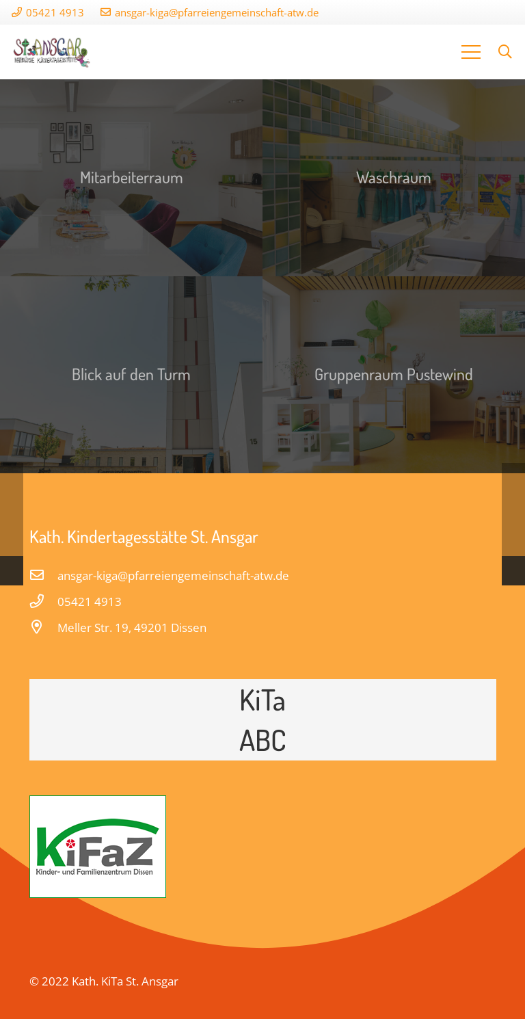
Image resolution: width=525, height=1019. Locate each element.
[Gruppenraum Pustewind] (393, 374)
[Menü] (471, 52)
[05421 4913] (43, 601)
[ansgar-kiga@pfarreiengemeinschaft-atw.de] (43, 575)
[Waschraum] (393, 177)
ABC (262, 739)
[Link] (52, 52)
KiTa (262, 698)
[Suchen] (505, 52)
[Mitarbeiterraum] (131, 177)
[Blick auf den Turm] (131, 374)
